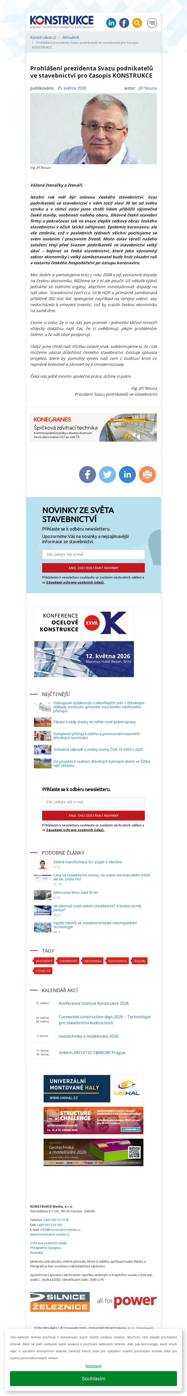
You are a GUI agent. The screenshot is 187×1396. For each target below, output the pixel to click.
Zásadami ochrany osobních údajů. (75, 582)
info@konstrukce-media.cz (60, 1229)
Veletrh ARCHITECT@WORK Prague (92, 1052)
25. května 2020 (71, 88)
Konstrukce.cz (43, 37)
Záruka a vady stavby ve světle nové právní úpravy (94, 721)
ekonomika (93, 961)
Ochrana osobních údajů (48, 1243)
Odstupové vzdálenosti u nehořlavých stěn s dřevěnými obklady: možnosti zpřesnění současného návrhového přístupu (98, 706)
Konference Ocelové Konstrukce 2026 (94, 1003)
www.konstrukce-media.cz (50, 1234)
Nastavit (93, 1366)
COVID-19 (43, 970)
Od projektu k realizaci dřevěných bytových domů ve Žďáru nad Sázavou (101, 763)
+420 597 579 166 (49, 1225)
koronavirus (118, 961)
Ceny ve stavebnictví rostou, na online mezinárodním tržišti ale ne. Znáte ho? (101, 877)
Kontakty (36, 1252)
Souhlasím (93, 1378)
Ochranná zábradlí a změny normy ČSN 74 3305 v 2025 (98, 749)
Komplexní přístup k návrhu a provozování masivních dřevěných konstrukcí (96, 735)
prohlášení (44, 961)
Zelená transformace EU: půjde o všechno (87, 861)
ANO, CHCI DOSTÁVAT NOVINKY (94, 568)
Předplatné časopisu (45, 1247)
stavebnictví (68, 961)
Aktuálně (71, 37)
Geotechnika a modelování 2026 (88, 1036)
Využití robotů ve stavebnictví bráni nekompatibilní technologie (95, 924)
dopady (139, 961)
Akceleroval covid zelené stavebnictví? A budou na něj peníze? (97, 908)
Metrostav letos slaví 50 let (75, 892)
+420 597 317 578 (55, 1220)
